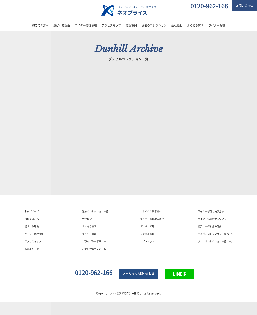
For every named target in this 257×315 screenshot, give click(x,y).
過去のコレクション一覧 (95, 211)
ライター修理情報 (86, 25)
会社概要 (176, 25)
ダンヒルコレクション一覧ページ (215, 241)
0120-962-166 (209, 5)
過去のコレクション (154, 25)
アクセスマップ (111, 25)
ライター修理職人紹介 (152, 219)
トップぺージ (32, 211)
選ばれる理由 (61, 25)
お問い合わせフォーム (94, 249)
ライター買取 (216, 25)
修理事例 (131, 25)
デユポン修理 (147, 226)
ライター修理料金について (212, 219)
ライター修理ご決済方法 (211, 211)
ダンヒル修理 (147, 234)
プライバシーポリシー (94, 241)
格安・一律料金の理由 (210, 226)
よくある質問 (195, 25)
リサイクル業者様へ (151, 211)
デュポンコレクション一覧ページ (215, 234)
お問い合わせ (244, 5)
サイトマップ (147, 241)
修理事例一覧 (32, 249)
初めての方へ (40, 25)
